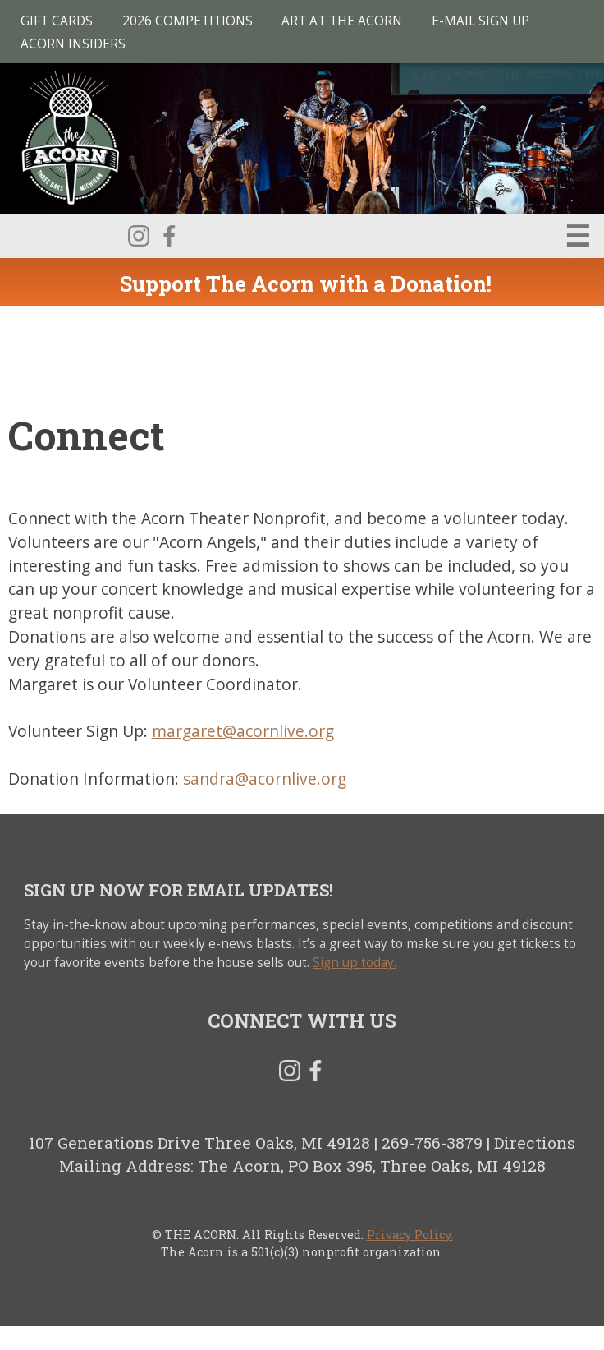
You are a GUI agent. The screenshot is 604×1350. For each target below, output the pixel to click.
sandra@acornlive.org (264, 778)
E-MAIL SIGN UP (480, 21)
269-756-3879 (432, 1142)
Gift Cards (57, 21)
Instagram (138, 236)
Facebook (169, 236)
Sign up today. (354, 962)
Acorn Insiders (73, 44)
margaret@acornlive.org (243, 731)
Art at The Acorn (341, 21)
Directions (534, 1142)
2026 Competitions (187, 21)
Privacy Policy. (410, 1234)
